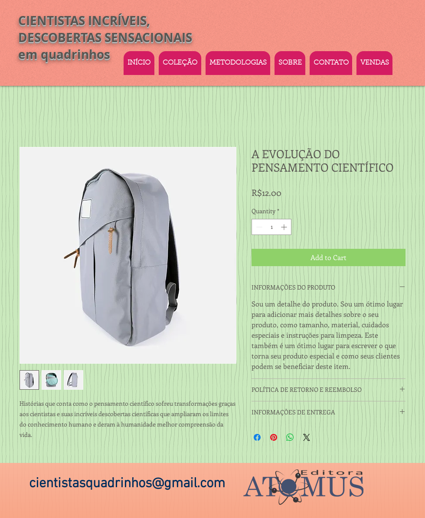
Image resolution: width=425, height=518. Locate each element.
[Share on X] (306, 437)
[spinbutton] (271, 227)
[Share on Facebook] (257, 437)
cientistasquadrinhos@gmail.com (127, 484)
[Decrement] (258, 227)
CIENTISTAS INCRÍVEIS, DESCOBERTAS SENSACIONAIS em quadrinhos (105, 37)
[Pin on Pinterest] (273, 437)
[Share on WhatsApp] (290, 437)
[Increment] (284, 227)
